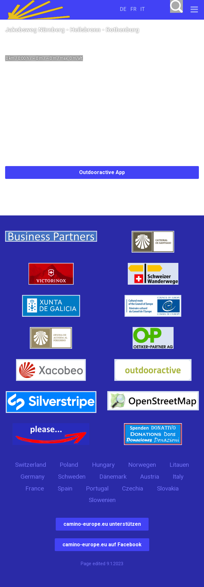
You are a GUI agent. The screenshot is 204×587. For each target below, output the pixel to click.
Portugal (97, 488)
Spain (65, 488)
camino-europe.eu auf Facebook (102, 544)
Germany (32, 476)
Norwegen (142, 464)
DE (123, 9)
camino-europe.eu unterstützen (102, 524)
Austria (149, 476)
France (34, 488)
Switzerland (30, 464)
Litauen (179, 464)
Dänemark (112, 476)
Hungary (103, 464)
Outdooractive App (102, 172)
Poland (69, 464)
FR (133, 9)
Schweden (72, 476)
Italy (178, 476)
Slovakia (168, 488)
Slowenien (102, 500)
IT (142, 9)
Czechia (132, 488)
